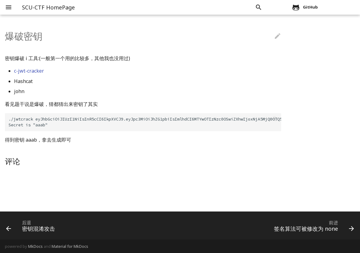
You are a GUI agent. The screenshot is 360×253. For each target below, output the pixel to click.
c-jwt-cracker (29, 70)
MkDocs (35, 246)
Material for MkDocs (70, 246)
